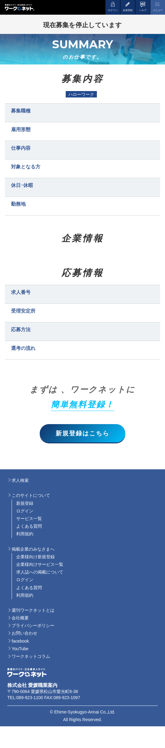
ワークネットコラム (31, 656)
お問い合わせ (24, 633)
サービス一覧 (29, 518)
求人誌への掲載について (39, 572)
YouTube (20, 648)
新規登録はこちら (82, 433)
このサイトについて (31, 495)
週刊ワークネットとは (33, 610)
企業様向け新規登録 (35, 556)
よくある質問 (29, 526)
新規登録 (24, 503)
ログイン (24, 510)
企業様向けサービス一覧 (39, 564)
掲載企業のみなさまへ (33, 549)
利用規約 (24, 533)
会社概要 (20, 617)
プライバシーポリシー (33, 625)
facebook (20, 641)
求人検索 (20, 480)
